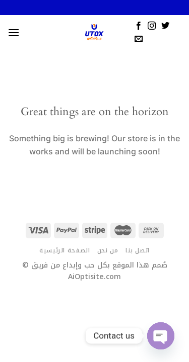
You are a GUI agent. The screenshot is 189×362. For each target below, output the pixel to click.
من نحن (107, 250)
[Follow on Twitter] (165, 26)
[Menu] (14, 32)
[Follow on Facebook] (139, 26)
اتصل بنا (137, 250)
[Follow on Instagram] (152, 26)
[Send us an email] (139, 39)
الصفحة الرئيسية (64, 250)
